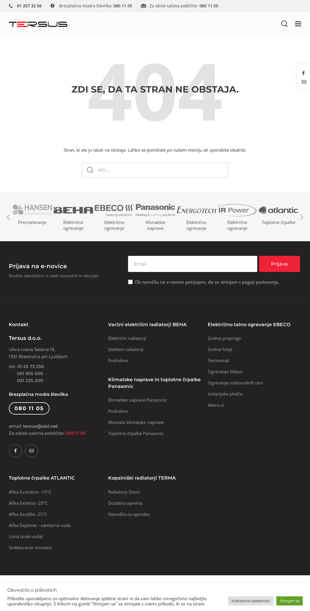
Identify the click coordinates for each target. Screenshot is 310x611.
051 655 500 (30, 373)
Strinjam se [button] (289, 600)
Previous (8, 217)
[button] (284, 23)
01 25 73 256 (30, 366)
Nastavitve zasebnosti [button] (250, 600)
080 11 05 (76, 433)
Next (302, 217)
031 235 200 (30, 380)
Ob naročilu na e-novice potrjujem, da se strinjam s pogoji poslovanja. (207, 282)
